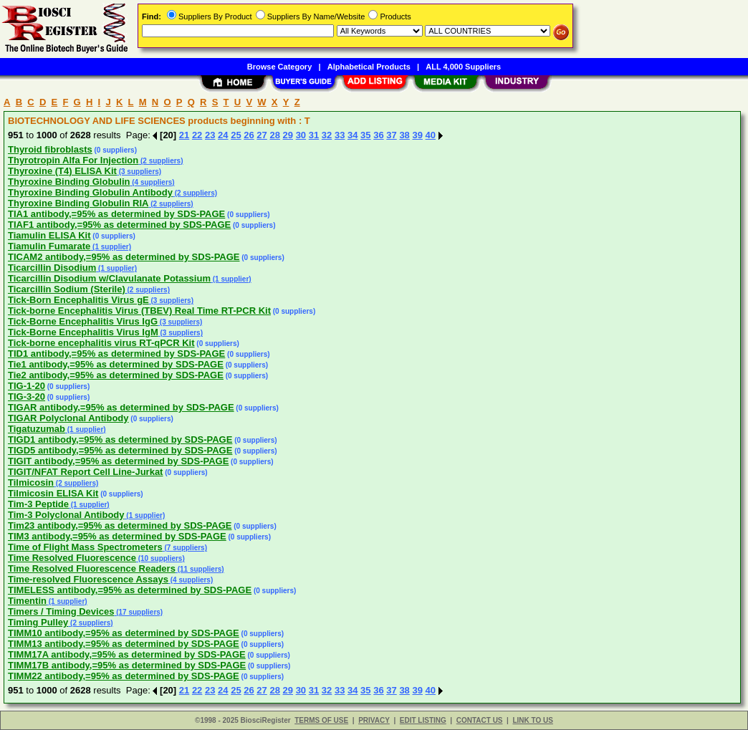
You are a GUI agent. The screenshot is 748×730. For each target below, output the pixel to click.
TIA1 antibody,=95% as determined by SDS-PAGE (116, 213)
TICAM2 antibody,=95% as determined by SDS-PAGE (124, 256)
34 (352, 135)
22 (197, 135)
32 (327, 135)
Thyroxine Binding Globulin (69, 181)
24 (223, 135)
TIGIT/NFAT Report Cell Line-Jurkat (85, 471)
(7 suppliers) (185, 548)
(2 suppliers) (160, 161)
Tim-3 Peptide (38, 504)
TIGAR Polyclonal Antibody (68, 418)
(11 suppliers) (200, 569)
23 (210, 135)
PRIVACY (374, 720)
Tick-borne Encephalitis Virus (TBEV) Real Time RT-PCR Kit (139, 310)
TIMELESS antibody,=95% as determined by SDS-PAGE (129, 590)
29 (288, 135)
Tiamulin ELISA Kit (49, 235)
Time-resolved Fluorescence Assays (88, 579)
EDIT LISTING (423, 720)
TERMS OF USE (321, 720)
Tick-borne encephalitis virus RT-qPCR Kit (101, 342)
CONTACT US (479, 720)
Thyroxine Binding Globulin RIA (78, 203)
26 (249, 135)
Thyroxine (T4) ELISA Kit (62, 170)
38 (404, 135)
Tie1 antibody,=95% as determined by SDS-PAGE (116, 364)
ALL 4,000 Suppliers (463, 66)
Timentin (27, 600)
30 (301, 135)
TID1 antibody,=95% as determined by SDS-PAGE (116, 353)
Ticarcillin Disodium (52, 267)
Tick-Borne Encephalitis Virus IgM (83, 332)
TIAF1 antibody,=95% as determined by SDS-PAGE (119, 224)
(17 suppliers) (138, 612)
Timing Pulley (38, 622)
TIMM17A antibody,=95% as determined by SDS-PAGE (127, 654)
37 (391, 135)
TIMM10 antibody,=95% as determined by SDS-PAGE (123, 633)
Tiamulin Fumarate (49, 246)
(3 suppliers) (139, 172)
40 (431, 135)
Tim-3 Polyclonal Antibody (66, 514)
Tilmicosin (31, 482)
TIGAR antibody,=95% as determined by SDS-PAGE (121, 407)
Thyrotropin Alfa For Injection (73, 160)
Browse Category (279, 66)
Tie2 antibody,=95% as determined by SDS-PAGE (116, 375)
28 (274, 135)
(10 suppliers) (160, 558)
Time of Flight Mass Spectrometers (85, 547)
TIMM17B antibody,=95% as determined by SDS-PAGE (127, 665)
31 (314, 135)
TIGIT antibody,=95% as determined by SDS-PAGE (118, 461)
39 (417, 135)
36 (378, 135)
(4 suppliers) (152, 182)
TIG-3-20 (26, 396)
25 (236, 135)
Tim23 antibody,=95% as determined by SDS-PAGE (119, 525)
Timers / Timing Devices (61, 611)
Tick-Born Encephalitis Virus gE (78, 299)
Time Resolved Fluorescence (72, 557)
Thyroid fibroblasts (50, 149)
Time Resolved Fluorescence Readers (92, 568)
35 (365, 135)
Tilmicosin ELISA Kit (53, 493)
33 (340, 135)
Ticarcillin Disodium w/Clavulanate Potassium (109, 278)
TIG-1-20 (26, 385)
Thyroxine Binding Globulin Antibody (90, 192)
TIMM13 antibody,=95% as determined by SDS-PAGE (123, 643)
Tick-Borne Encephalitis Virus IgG (83, 321)
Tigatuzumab (36, 428)
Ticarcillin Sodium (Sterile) (66, 289)
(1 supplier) (110, 247)
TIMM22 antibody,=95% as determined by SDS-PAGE (123, 676)
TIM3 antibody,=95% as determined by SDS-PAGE (117, 536)
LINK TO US (532, 720)
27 (261, 135)
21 (184, 135)
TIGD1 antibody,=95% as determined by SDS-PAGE (120, 439)
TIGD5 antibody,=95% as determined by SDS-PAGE (120, 450)
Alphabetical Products (369, 66)
